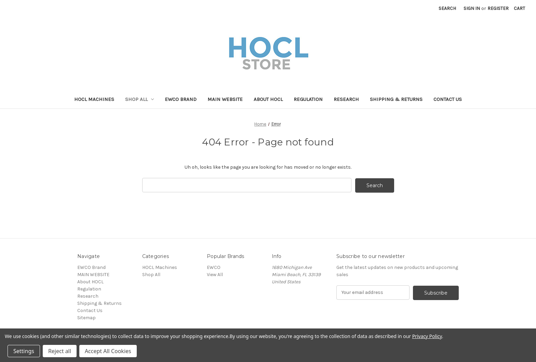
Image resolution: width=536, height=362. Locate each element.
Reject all (59, 351)
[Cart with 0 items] (519, 8)
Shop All (139, 99)
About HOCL (268, 99)
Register (498, 8)
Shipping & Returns (396, 99)
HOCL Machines (94, 99)
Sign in (472, 8)
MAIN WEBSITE (225, 99)
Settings (23, 351)
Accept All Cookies (108, 351)
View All (215, 274)
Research (346, 99)
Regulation (308, 99)
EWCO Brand (181, 99)
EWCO (213, 267)
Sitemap (86, 317)
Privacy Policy (427, 336)
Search (447, 8)
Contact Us (447, 99)
